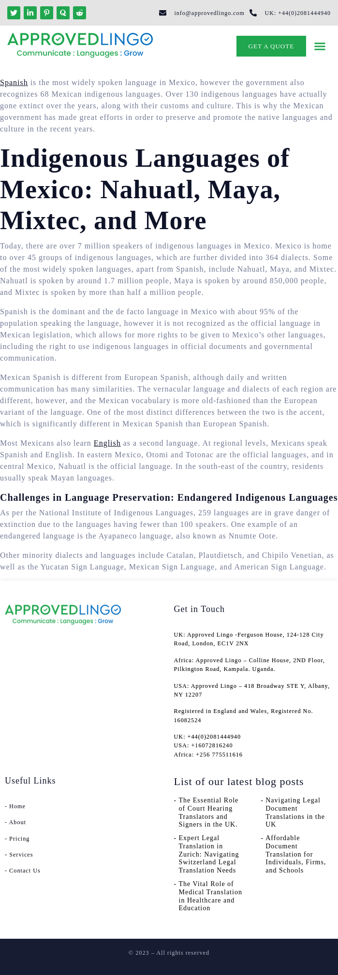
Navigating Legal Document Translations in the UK (295, 812)
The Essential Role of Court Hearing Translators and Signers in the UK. (209, 812)
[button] (320, 46)
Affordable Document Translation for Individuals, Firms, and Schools (295, 854)
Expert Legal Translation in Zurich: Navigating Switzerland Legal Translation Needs (209, 854)
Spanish (14, 82)
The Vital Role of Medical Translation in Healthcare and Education (210, 896)
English (107, 443)
